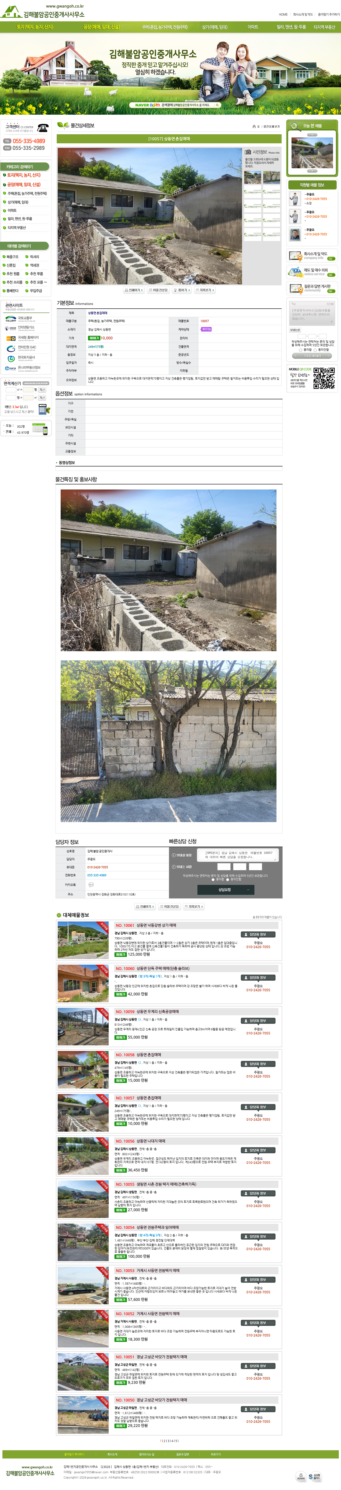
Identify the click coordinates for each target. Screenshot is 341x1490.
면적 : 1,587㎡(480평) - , (130, 1283)
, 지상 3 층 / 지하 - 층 (138, 933)
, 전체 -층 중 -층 (135, 1149)
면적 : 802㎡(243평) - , (129, 1154)
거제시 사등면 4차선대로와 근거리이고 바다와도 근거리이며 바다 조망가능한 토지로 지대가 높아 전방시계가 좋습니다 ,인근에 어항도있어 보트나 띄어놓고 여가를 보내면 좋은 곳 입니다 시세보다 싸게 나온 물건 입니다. (175, 1291)
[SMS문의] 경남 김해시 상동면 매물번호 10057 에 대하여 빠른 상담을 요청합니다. (239, 855)
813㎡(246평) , (124, 1024)
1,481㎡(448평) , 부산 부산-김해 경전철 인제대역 (144, 1240)
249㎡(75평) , (123, 1111)
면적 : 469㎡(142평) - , (129, 1369)
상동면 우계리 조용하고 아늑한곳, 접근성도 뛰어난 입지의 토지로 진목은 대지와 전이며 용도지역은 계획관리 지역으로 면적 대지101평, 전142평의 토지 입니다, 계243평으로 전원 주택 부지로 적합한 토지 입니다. (175, 1162)
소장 (309, 203)
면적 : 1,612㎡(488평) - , (130, 1413)
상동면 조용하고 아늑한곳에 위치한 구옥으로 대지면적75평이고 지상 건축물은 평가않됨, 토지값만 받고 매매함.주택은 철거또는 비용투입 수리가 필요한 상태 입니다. (174, 1117)
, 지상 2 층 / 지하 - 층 (151, 1235)
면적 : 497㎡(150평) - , (129, 1197)
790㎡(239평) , (124, 938)
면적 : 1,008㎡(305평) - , (130, 1326)
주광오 (310, 194)
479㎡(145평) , (124, 1067)
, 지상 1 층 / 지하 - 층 (151, 976)
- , (115, 981)
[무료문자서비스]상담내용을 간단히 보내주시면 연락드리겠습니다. (312, 315)
